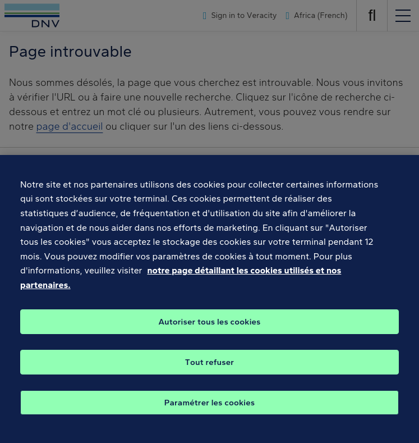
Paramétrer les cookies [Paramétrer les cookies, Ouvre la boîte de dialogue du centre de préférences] (209, 415)
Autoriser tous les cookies (209, 334)
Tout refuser (209, 374)
